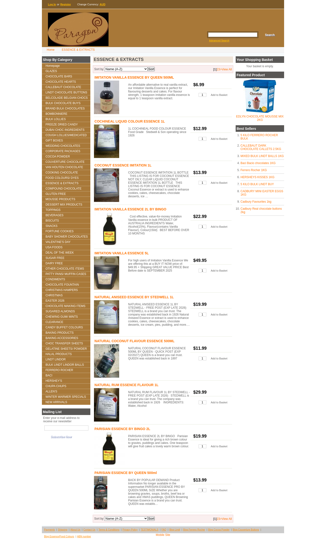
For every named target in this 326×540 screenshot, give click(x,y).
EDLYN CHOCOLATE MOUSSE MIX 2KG (260, 118)
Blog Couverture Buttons (246, 529)
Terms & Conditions (108, 529)
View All (227, 69)
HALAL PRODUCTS (59, 354)
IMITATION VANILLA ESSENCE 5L (121, 253)
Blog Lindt (174, 529)
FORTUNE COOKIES (60, 231)
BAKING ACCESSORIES (62, 338)
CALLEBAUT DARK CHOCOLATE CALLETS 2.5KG (261, 147)
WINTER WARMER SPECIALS (66, 397)
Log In (52, 4)
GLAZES (51, 71)
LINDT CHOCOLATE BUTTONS (66, 92)
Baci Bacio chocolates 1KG (258, 163)
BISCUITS (52, 220)
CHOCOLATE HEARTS (61, 81)
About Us (75, 529)
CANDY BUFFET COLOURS (64, 327)
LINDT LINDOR (56, 359)
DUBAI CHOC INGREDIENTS (65, 130)
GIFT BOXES (54, 140)
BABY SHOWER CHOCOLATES (67, 236)
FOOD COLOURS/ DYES (62, 178)
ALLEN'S (51, 391)
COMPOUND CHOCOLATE (63, 188)
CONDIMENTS (55, 279)
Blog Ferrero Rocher (194, 529)
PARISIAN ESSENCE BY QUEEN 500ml (125, 473)
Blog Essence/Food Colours (59, 536)
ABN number (84, 536)
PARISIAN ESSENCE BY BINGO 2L (122, 429)
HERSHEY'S (54, 380)
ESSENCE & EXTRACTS (78, 49)
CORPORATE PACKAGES (63, 151)
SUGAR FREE (55, 258)
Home (50, 49)
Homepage (53, 65)
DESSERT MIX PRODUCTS (64, 204)
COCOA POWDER (58, 156)
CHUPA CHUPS (56, 386)
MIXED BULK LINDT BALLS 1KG (262, 156)
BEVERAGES (54, 215)
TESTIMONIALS (149, 529)
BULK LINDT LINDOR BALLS (65, 364)
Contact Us (89, 529)
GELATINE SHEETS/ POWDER (66, 348)
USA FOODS (54, 247)
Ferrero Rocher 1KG (254, 170)
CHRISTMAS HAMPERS (62, 290)
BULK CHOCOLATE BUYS (63, 103)
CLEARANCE (54, 322)
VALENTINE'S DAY (58, 242)
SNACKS (51, 226)
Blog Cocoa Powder (219, 529)
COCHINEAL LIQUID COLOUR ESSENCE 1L (129, 121)
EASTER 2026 (55, 300)
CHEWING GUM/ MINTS (62, 316)
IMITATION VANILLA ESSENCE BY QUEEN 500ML (134, 77)
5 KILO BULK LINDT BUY (257, 184)
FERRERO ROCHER (59, 370)
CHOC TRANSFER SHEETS (64, 343)
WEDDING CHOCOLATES (63, 146)
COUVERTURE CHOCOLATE (65, 162)
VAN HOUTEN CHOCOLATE (64, 167)
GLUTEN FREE (56, 194)
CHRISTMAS (54, 295)
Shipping (62, 529)
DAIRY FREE (54, 263)
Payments (49, 529)
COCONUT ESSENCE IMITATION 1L (123, 165)
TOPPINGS (53, 210)
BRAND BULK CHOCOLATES (65, 108)
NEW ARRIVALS (56, 402)
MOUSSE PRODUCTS (60, 199)
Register (65, 4)
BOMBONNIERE (56, 114)
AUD (102, 4)
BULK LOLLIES (56, 119)
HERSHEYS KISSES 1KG (257, 177)
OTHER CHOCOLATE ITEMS (65, 268)
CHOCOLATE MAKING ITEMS (65, 306)
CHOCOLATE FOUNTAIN (62, 284)
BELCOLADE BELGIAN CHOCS (67, 98)
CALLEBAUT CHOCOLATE (63, 87)
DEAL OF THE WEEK (60, 252)
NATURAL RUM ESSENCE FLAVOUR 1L (126, 385)
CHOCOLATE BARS (59, 76)
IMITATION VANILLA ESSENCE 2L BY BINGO (130, 209)
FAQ (164, 529)
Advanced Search (219, 40)
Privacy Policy (130, 529)
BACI (49, 375)
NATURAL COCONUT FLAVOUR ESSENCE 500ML (134, 341)
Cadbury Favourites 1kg (256, 201)
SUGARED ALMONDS (60, 311)
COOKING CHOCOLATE (62, 172)
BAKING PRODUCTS (60, 332)
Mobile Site (163, 535)
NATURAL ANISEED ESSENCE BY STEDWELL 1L (134, 297)
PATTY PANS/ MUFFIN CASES (66, 274)
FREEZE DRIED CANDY (62, 124)
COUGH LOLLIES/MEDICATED (66, 135)
